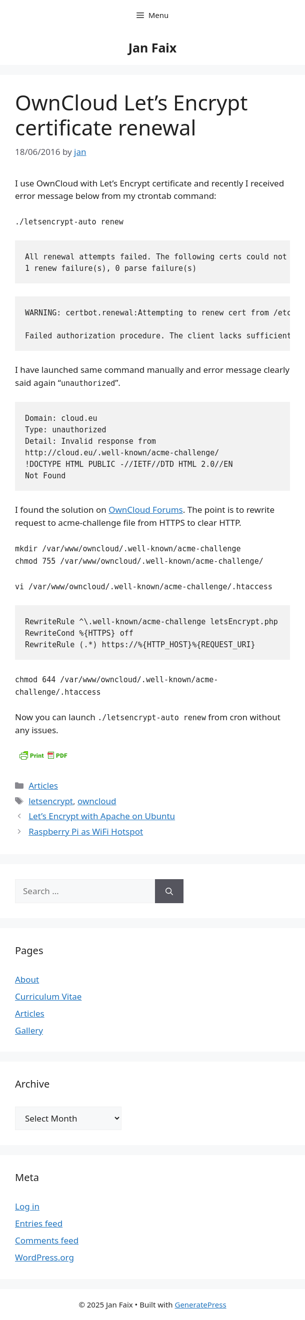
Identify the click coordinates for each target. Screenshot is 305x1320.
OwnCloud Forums (145, 509)
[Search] (169, 891)
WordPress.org (44, 1257)
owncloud (97, 801)
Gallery (29, 1030)
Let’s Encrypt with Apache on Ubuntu (101, 816)
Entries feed (38, 1223)
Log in (27, 1206)
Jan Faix (152, 47)
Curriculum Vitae (48, 996)
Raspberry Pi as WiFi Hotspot (85, 831)
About (27, 979)
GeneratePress (200, 1305)
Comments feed (46, 1240)
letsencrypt (50, 801)
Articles (43, 785)
